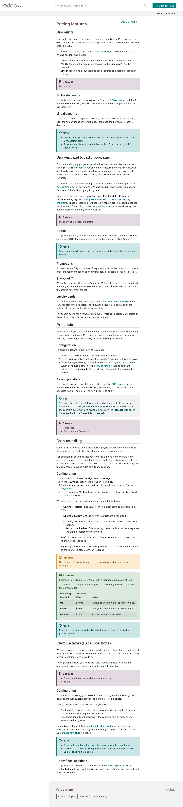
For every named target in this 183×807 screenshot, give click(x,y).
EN (158, 13)
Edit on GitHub (129, 22)
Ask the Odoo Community (94, 796)
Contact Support (67, 796)
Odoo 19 (169, 13)
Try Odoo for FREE (164, 5)
